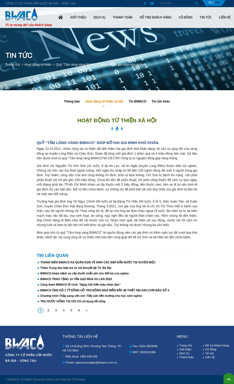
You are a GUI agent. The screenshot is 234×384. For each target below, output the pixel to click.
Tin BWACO (137, 101)
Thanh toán (186, 357)
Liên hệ (224, 17)
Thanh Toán (122, 17)
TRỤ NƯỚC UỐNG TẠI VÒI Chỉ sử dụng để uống (72, 301)
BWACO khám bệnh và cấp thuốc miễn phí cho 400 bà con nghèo (84, 273)
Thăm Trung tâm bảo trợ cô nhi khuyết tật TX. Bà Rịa (75, 267)
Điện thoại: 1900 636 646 (79, 356)
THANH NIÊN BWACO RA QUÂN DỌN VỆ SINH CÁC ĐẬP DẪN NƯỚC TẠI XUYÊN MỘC (98, 262)
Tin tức (209, 353)
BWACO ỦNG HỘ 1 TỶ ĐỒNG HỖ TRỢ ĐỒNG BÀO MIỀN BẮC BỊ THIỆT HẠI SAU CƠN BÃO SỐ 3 (104, 290)
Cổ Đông (185, 17)
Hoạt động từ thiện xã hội (104, 101)
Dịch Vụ (99, 17)
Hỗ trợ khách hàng (155, 17)
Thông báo (72, 101)
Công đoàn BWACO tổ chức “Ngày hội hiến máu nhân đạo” (80, 284)
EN (217, 2)
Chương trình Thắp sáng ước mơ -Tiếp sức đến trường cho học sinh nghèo (91, 295)
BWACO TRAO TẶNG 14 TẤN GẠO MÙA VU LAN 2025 (76, 279)
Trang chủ (9, 64)
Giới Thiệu (78, 17)
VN (210, 2)
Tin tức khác (161, 101)
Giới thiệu (185, 349)
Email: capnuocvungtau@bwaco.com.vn (89, 362)
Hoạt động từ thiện (34, 64)
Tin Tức (206, 17)
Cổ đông (210, 349)
